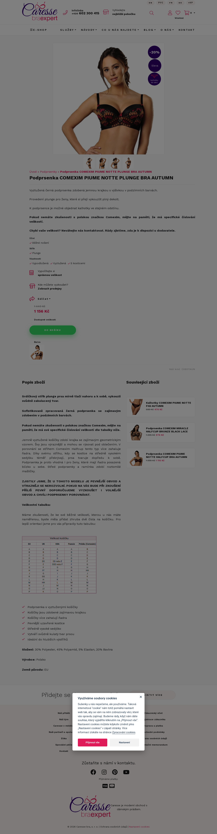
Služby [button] (67, 29)
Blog (149, 29)
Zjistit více (152, 695)
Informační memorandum (153, 744)
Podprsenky (48, 171)
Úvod (33, 171)
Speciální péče (63, 744)
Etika (64, 738)
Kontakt (187, 29)
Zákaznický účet (153, 713)
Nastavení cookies (139, 826)
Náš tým (63, 719)
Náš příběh (64, 713)
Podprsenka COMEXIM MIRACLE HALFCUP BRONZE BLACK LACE (167, 430)
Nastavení (124, 742)
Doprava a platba (153, 725)
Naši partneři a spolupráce (64, 732)
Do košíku (52, 330)
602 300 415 (85, 13)
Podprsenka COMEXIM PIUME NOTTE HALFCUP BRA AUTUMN (166, 455)
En (150, 3)
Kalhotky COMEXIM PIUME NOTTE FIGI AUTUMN (168, 404)
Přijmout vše (92, 742)
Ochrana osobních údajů (113, 826)
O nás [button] (166, 29)
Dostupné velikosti (45, 319)
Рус (160, 3)
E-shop (38, 29)
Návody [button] (88, 29)
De (180, 3)
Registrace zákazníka (153, 719)
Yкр (190, 3)
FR (171, 3)
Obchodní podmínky (153, 732)
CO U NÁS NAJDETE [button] (119, 29)
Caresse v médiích (63, 725)
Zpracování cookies (123, 732)
